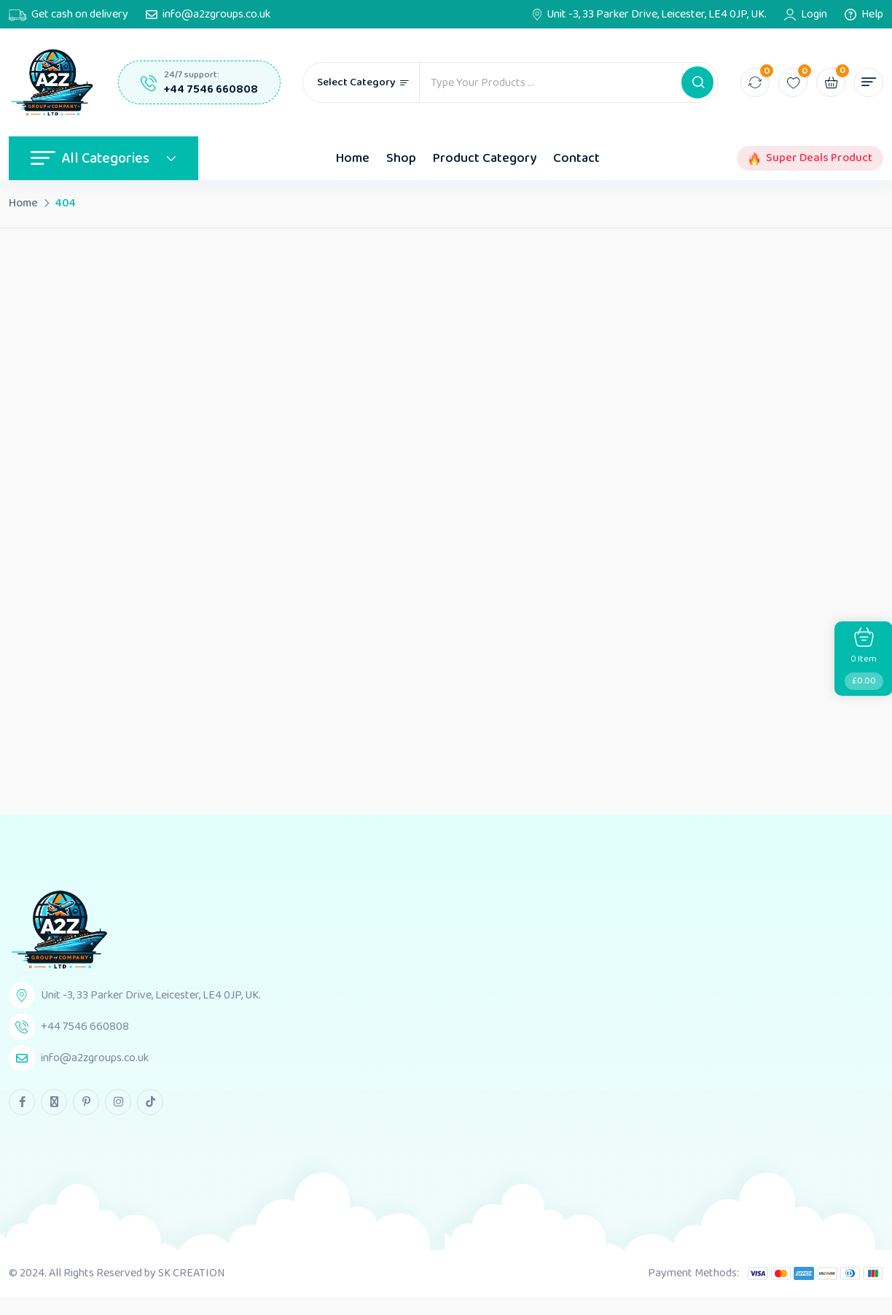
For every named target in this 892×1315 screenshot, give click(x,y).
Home (352, 158)
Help (872, 14)
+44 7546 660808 (211, 89)
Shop (401, 158)
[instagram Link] (118, 1102)
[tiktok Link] (150, 1102)
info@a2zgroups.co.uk (216, 14)
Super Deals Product (819, 158)
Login (814, 14)
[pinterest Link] (86, 1102)
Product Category (484, 158)
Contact (576, 158)
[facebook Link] (22, 1102)
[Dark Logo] (52, 82)
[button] (697, 82)
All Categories (103, 158)
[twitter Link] (54, 1102)
